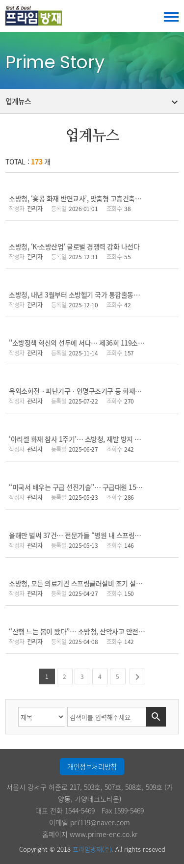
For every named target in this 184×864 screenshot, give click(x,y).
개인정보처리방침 (92, 766)
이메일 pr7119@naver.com (89, 822)
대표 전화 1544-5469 (65, 810)
